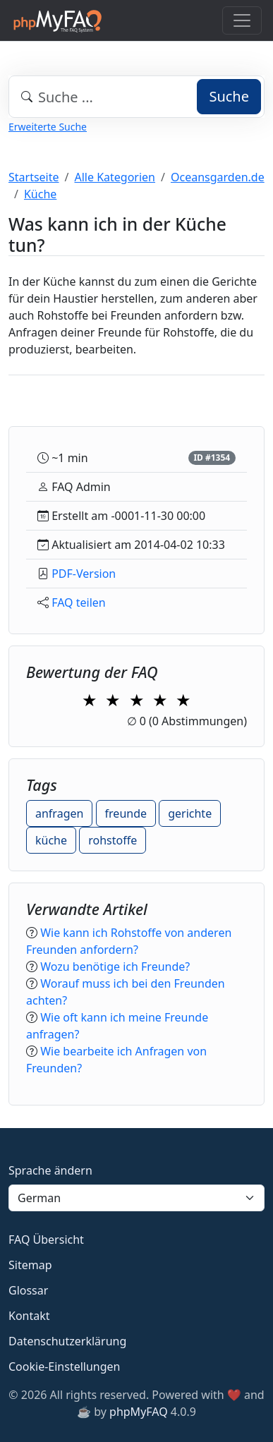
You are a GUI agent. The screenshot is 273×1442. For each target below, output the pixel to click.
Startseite (33, 177)
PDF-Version (83, 573)
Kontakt (29, 1315)
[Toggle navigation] (242, 20)
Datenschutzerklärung (67, 1341)
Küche (40, 194)
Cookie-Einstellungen (64, 1366)
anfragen (59, 813)
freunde (126, 813)
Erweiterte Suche (47, 126)
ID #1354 (211, 458)
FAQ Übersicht (46, 1239)
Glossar (28, 1290)
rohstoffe (112, 840)
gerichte (190, 813)
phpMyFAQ (138, 1411)
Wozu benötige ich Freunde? (115, 966)
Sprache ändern (50, 1170)
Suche (229, 96)
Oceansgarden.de (218, 177)
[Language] (136, 1197)
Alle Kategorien (115, 177)
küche (51, 840)
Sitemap (30, 1265)
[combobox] (136, 96)
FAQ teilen (78, 602)
